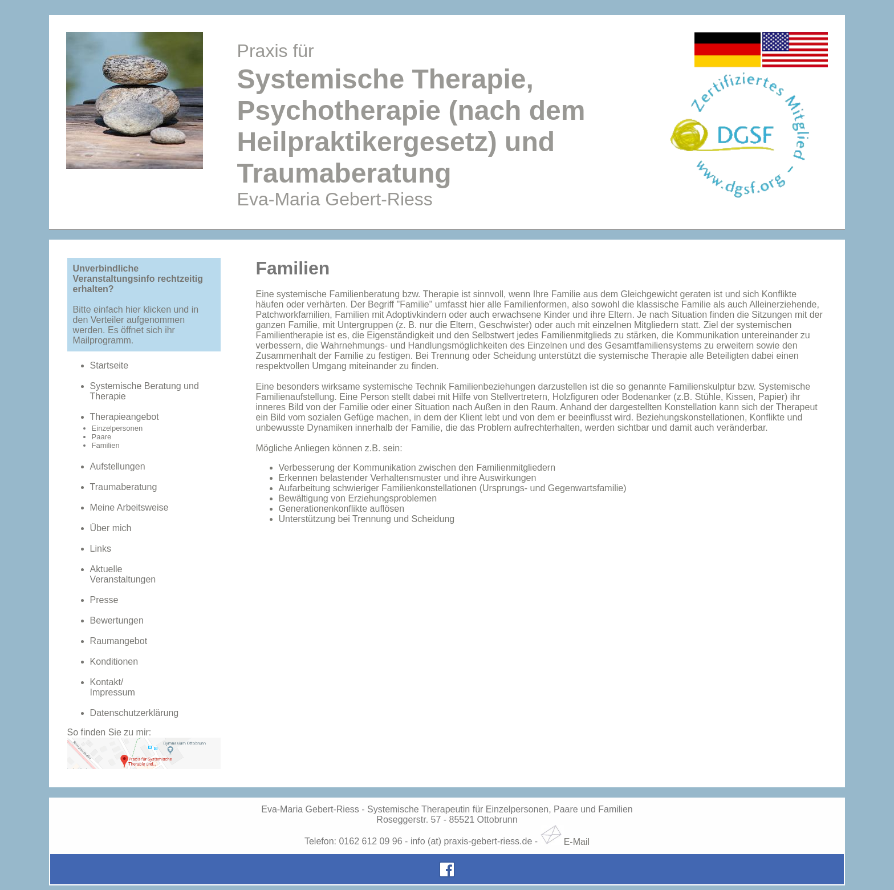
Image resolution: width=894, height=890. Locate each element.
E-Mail (565, 842)
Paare (102, 436)
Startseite (109, 365)
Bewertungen (117, 620)
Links (100, 548)
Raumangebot (119, 641)
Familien (106, 445)
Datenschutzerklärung (134, 713)
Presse (104, 600)
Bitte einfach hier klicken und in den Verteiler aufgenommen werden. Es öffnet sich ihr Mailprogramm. (136, 325)
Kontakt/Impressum (112, 687)
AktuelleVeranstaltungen (123, 574)
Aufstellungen (117, 466)
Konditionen (114, 661)
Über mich (111, 528)
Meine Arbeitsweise (129, 507)
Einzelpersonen (117, 428)
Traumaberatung (123, 487)
